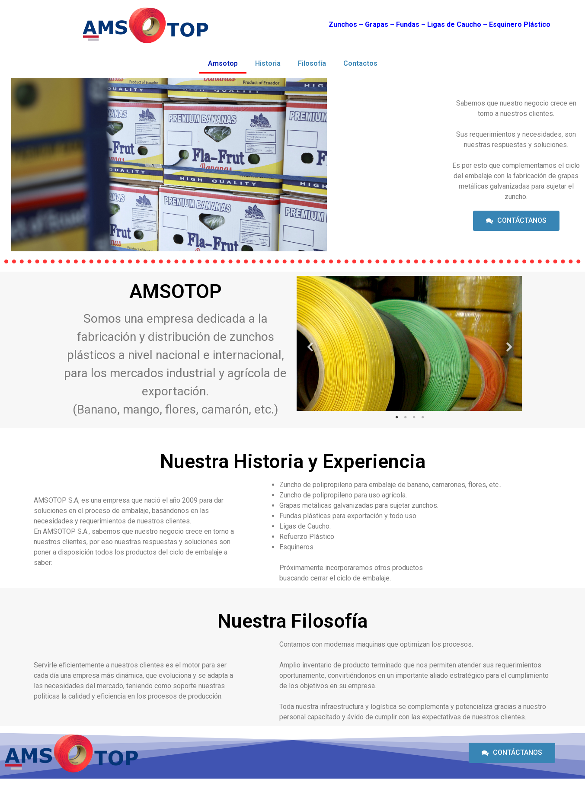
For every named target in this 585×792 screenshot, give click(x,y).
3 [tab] (413, 417)
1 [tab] (396, 417)
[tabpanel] (409, 343)
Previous (309, 343)
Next (509, 343)
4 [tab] (422, 417)
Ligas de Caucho (454, 24)
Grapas (376, 24)
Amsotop (223, 63)
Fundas (407, 24)
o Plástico (534, 24)
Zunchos (343, 24)
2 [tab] (405, 417)
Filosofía (312, 63)
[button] (516, 221)
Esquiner (503, 24)
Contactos (360, 63)
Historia (268, 63)
